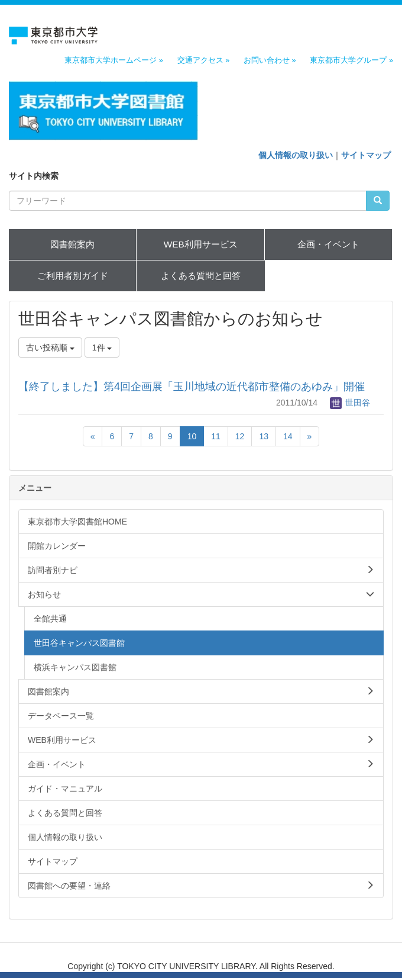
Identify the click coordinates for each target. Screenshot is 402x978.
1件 (102, 347)
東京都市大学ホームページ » (113, 60)
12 (240, 436)
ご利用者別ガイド (72, 276)
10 (192, 436)
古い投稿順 (50, 347)
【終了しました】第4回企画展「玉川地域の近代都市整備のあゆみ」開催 (191, 387)
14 (288, 436)
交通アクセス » (203, 60)
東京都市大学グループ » (351, 60)
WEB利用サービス (201, 244)
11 (216, 436)
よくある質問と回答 (201, 276)
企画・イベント (328, 244)
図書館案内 (72, 244)
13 (263, 436)
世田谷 (350, 402)
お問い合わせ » (270, 60)
